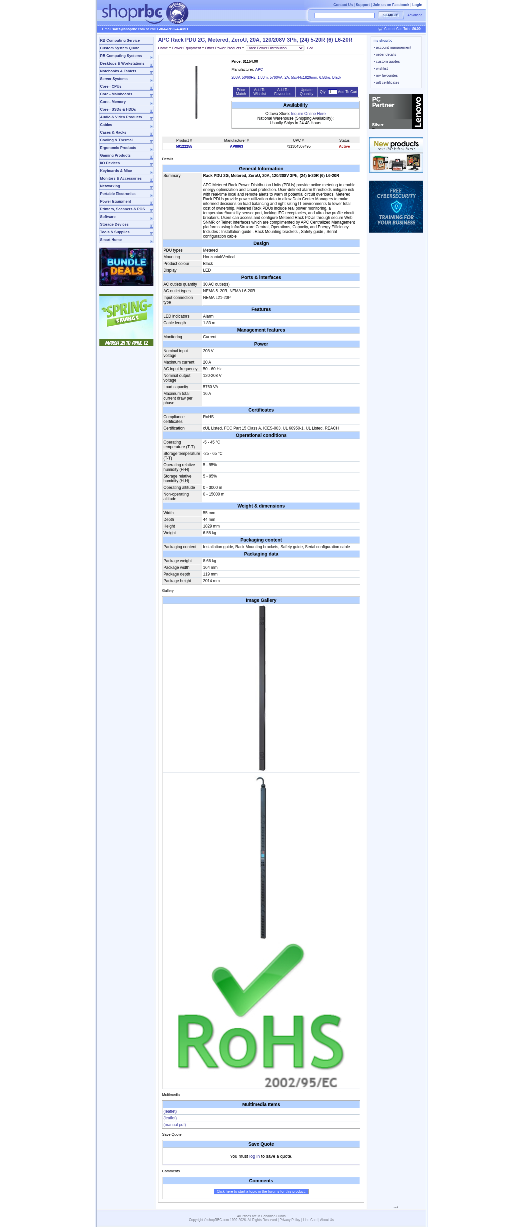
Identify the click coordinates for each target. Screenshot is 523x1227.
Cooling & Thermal (116, 140)
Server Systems (114, 79)
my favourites (386, 75)
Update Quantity (307, 92)
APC (259, 69)
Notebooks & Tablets (118, 71)
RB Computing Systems (121, 56)
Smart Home (111, 240)
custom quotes (387, 61)
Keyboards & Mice (116, 171)
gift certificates (386, 82)
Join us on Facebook (391, 5)
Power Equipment (115, 201)
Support (363, 5)
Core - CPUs (110, 86)
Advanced (415, 15)
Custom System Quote (119, 48)
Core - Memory (113, 102)
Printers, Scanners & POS (122, 209)
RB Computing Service (120, 40)
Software (107, 217)
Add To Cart (347, 92)
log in (254, 1156)
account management (392, 47)
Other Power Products (223, 48)
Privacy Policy (290, 1220)
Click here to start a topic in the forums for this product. (261, 1191)
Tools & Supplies (114, 232)
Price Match (241, 92)
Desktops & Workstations (122, 63)
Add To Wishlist (259, 92)
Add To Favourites (282, 92)
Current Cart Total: (402, 29)
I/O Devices (110, 163)
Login (417, 5)
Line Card (310, 1220)
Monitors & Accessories (121, 178)
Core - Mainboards (116, 94)
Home (163, 48)
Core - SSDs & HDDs (118, 109)
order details (385, 54)
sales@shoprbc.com (128, 29)
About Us (327, 1220)
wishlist (381, 68)
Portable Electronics (117, 194)
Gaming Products (115, 155)
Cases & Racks (113, 132)
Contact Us (343, 5)
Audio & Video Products (121, 117)
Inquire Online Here (308, 113)
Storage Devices (114, 224)
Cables (106, 125)
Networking (110, 186)
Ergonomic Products (118, 148)
